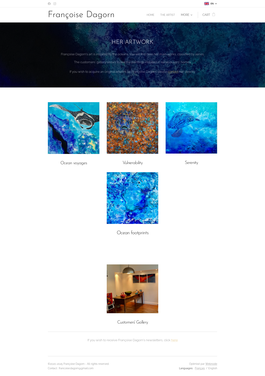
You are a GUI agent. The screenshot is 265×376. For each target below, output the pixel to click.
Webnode (211, 363)
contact (173, 71)
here (174, 340)
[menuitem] (149, 15)
